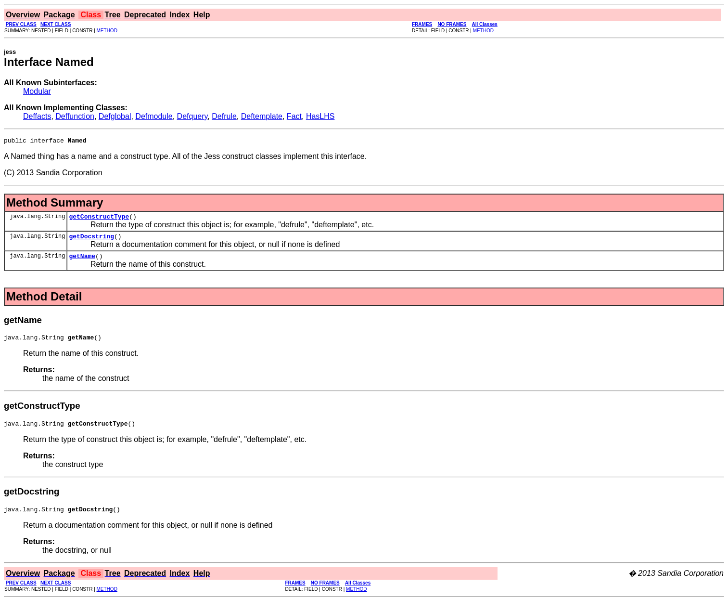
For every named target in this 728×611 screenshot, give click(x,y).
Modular (37, 91)
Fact (294, 116)
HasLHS (320, 116)
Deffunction (74, 116)
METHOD (107, 30)
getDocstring (91, 240)
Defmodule (153, 116)
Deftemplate (261, 116)
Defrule (224, 116)
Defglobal (115, 116)
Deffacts (37, 116)
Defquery (192, 116)
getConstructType (99, 219)
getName (82, 261)
